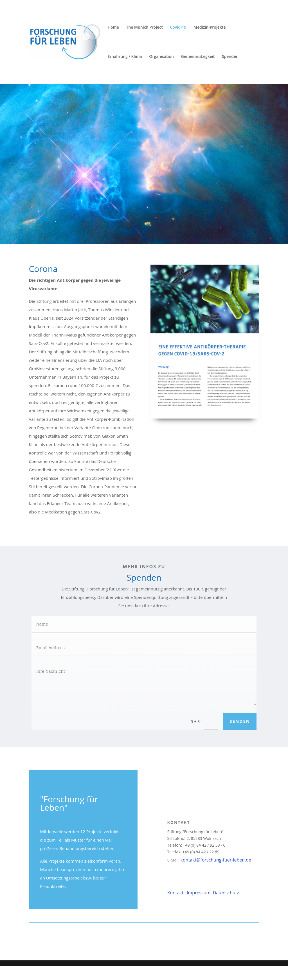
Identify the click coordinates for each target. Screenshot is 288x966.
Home (113, 27)
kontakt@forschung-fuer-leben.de (216, 860)
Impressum (199, 893)
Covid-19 (178, 27)
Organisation (161, 56)
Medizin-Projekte (210, 27)
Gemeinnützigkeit (198, 56)
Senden (240, 721)
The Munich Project (144, 27)
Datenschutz (225, 893)
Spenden (230, 56)
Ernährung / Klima (124, 56)
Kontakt (176, 893)
